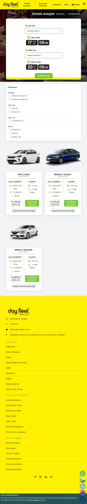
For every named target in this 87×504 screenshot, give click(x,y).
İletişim (9, 378)
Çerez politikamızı (34, 500)
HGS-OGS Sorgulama (14, 427)
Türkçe (76, 5)
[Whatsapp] (51, 477)
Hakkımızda (10, 347)
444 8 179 (12, 324)
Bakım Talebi (11, 416)
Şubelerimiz (10, 373)
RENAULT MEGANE (23, 249)
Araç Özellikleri (14, 181)
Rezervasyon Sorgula (16, 319)
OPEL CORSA (23, 174)
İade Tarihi (36, 62)
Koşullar (32, 181)
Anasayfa (60, 14)
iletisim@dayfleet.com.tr (18, 329)
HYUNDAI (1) (16, 130)
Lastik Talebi (11, 421)
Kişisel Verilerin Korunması (16, 362)
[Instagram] (40, 477)
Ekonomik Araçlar (13, 443)
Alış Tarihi (35, 37)
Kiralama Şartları (12, 384)
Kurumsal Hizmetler (43, 4)
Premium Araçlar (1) (19, 96)
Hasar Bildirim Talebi (14, 405)
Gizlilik (8, 368)
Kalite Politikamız (13, 352)
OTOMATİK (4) (17, 121)
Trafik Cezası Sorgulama (16, 432)
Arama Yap (44, 75)
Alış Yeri (31, 26)
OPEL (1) (15, 133)
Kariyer (9, 357)
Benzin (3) (16, 112)
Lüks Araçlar (10, 448)
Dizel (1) (15, 108)
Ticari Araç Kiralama (14, 464)
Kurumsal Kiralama (13, 400)
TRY (66, 5)
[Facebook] (35, 477)
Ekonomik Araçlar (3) (20, 99)
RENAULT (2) (16, 137)
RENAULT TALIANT (62, 174)
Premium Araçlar (12, 453)
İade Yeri (32, 50)
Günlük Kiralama (27, 4)
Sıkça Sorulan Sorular (14, 389)
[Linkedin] (46, 477)
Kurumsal (57, 5)
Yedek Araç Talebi (13, 411)
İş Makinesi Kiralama (14, 469)
